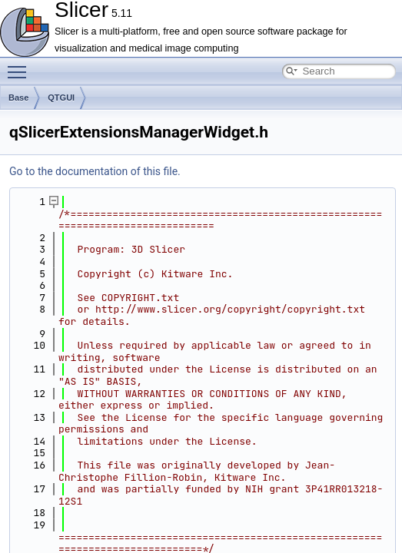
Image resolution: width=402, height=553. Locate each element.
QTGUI (61, 97)
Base (18, 97)
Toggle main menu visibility (21, 65)
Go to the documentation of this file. (95, 171)
